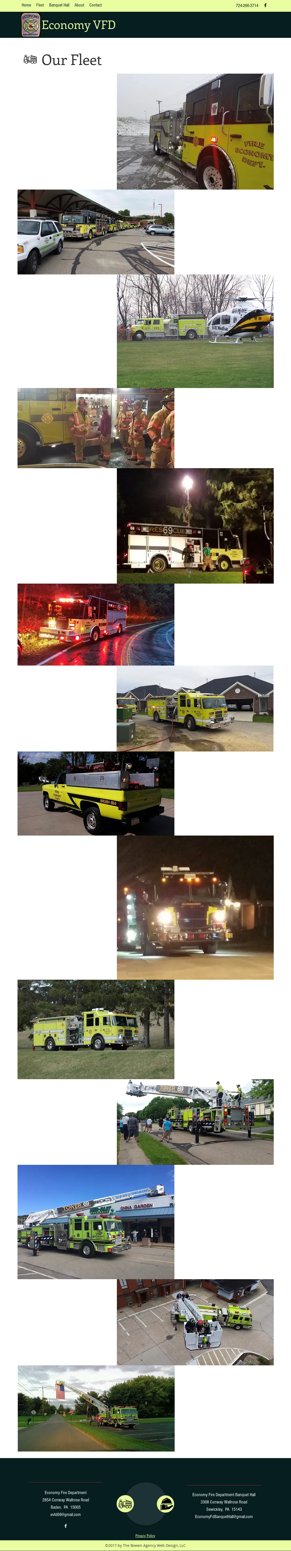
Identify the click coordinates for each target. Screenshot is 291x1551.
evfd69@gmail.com (65, 1514)
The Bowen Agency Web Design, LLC (154, 1545)
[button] (145, 1536)
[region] (166, 1503)
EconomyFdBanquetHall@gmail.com (224, 1516)
